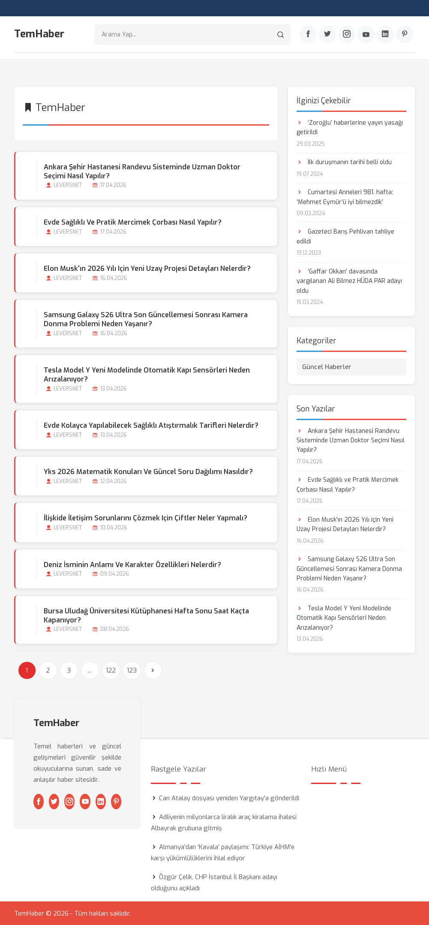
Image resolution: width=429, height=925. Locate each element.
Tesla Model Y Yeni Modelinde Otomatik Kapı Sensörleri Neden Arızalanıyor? (147, 374)
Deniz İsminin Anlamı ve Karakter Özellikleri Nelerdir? (132, 564)
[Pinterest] (404, 34)
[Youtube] (366, 34)
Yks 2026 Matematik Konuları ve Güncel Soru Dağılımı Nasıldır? (148, 471)
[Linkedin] (385, 34)
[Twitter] (327, 34)
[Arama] (280, 34)
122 (111, 670)
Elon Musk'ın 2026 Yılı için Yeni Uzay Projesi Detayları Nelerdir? (147, 268)
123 (132, 670)
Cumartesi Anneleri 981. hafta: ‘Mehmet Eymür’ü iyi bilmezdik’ (345, 196)
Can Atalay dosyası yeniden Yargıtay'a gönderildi (229, 797)
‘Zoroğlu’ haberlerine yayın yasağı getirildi (350, 127)
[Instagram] (346, 34)
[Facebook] (308, 34)
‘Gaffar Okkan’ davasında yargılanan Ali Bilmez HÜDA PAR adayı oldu (349, 280)
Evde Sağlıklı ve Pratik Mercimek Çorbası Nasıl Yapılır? (133, 221)
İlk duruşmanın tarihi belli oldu (344, 162)
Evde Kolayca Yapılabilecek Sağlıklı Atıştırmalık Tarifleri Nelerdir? (151, 424)
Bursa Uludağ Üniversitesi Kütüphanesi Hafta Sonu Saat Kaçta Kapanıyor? (146, 615)
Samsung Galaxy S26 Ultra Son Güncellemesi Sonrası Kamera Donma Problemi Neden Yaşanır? (146, 319)
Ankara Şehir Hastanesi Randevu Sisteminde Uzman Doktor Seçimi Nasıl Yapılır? (142, 171)
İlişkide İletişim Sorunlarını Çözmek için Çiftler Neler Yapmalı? (145, 518)
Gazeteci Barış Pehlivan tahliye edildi (345, 236)
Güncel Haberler (326, 366)
